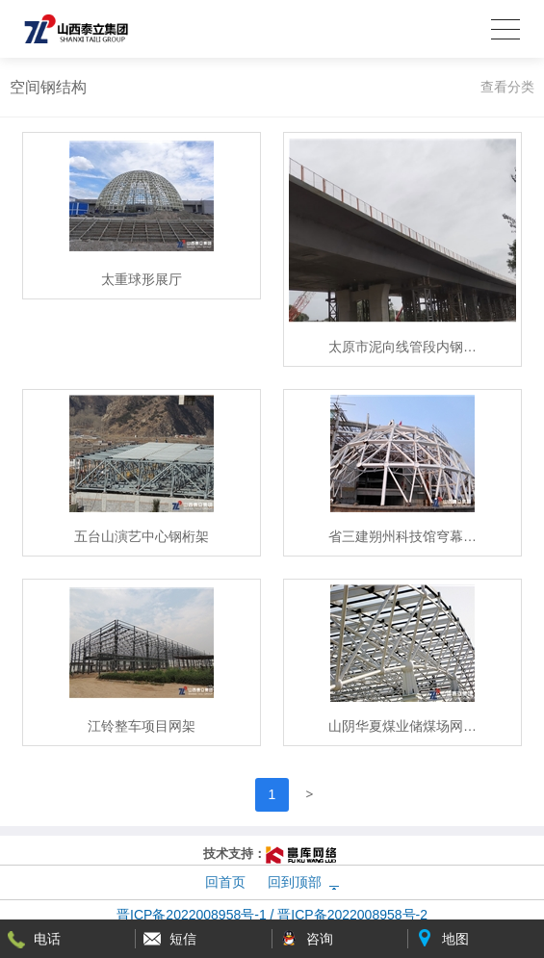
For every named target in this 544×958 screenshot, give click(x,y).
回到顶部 (295, 882)
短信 (182, 938)
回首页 (225, 882)
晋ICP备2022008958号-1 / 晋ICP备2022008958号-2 (272, 914)
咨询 (319, 938)
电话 (47, 938)
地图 (455, 938)
